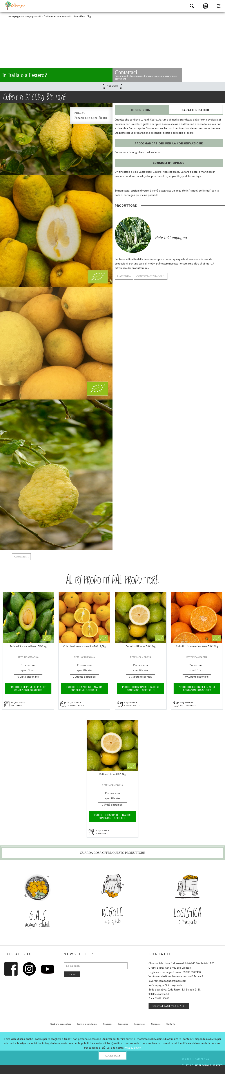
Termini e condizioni (87, 1024)
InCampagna (15, 5)
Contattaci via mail (168, 1006)
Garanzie (155, 1024)
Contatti (170, 1024)
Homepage (14, 16)
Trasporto (123, 1024)
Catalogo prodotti (32, 16)
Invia (72, 974)
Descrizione (141, 110)
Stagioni (107, 1024)
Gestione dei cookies (60, 1024)
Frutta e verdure (52, 16)
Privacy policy (132, 1047)
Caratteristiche (195, 110)
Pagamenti (139, 1024)
